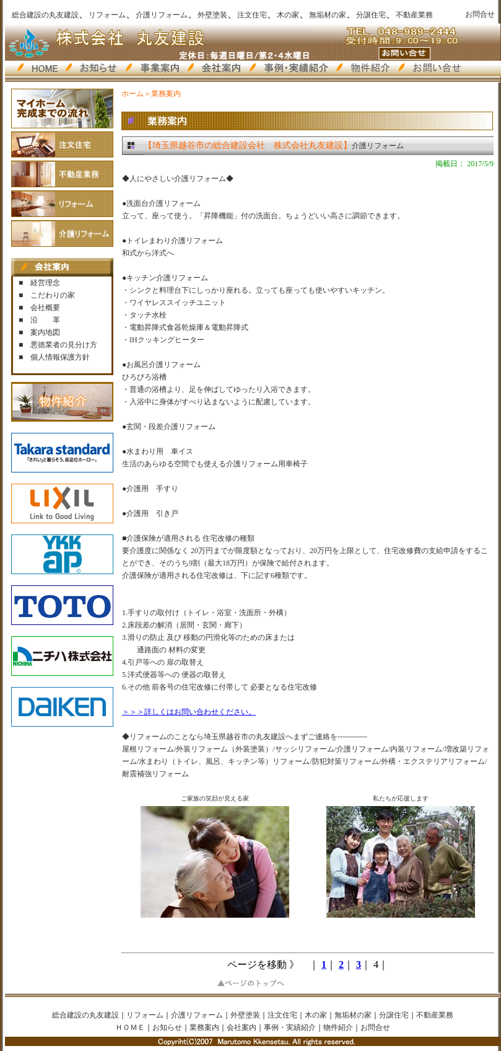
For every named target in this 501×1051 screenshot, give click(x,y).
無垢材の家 (327, 15)
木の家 (288, 15)
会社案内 (241, 1027)
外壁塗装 (212, 15)
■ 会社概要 (39, 307)
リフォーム (107, 15)
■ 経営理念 (39, 282)
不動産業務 (414, 15)
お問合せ (480, 14)
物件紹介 (338, 1027)
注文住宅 (252, 15)
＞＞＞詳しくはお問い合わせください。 (189, 711)
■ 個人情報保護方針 (54, 357)
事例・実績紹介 (290, 1027)
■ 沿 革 (39, 320)
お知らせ (167, 1027)
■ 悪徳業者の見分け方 (58, 344)
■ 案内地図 (39, 332)
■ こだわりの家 (47, 295)
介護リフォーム (162, 15)
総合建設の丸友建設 (45, 15)
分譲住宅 (371, 15)
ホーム (132, 93)
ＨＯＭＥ (130, 1027)
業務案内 (204, 1027)
